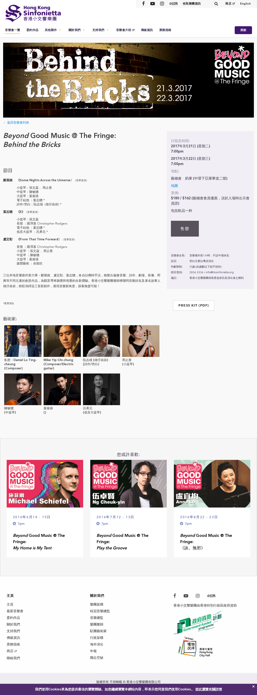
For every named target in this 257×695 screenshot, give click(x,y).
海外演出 (96, 644)
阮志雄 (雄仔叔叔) (95, 360)
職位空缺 (96, 658)
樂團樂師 (96, 624)
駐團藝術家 (98, 631)
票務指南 (165, 30)
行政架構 (96, 638)
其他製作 (51, 30)
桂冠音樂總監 (100, 611)
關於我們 (75, 30)
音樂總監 (96, 618)
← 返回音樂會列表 (16, 122)
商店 (228, 3)
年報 (93, 651)
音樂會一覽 (12, 30)
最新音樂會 (15, 611)
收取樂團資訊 (192, 3)
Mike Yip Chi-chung (58, 360)
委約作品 (32, 30)
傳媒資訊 (147, 30)
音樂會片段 (123, 30)
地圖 (174, 186)
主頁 (10, 604)
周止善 (127, 360)
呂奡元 (87, 408)
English (245, 3)
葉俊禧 (48, 408)
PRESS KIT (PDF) (193, 305)
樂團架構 (96, 604)
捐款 (243, 30)
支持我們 (98, 30)
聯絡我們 (13, 658)
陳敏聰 (9, 408)
